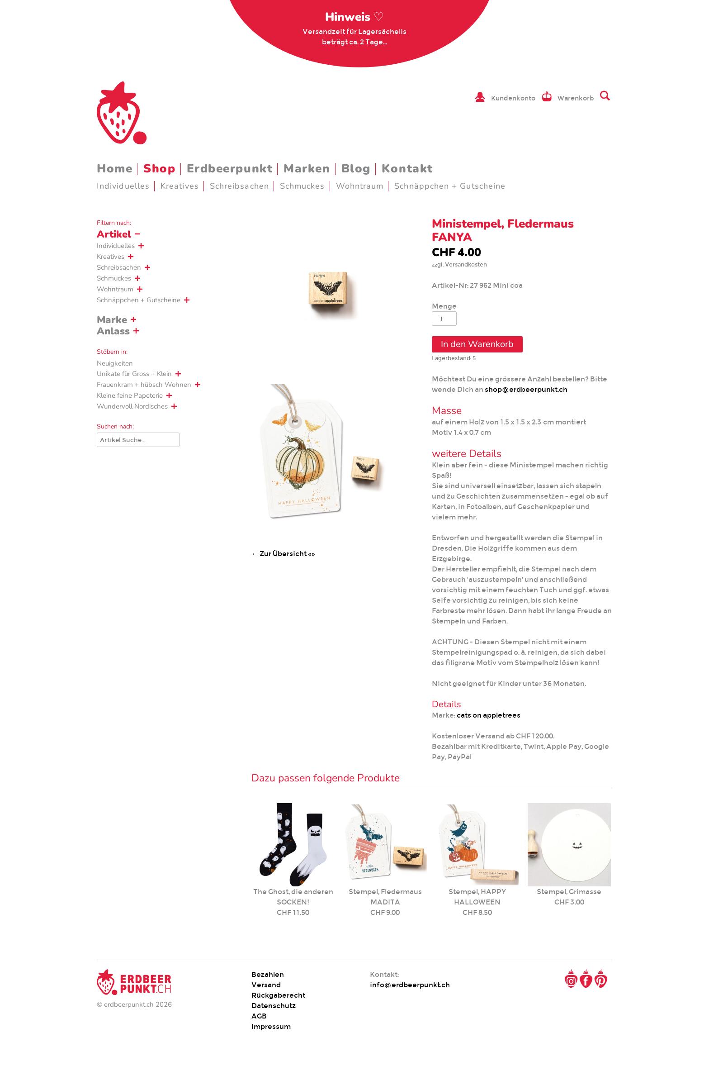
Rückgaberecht (278, 995)
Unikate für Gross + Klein (134, 373)
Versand (266, 984)
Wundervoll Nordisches (132, 406)
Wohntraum (360, 186)
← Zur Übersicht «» (283, 553)
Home (114, 168)
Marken (307, 168)
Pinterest (601, 978)
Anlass (113, 331)
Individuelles (123, 186)
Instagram (571, 978)
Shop (159, 168)
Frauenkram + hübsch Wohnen (144, 384)
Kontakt (407, 168)
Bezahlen (267, 974)
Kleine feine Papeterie (130, 395)
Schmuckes (302, 186)
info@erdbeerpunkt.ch (410, 984)
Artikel (114, 234)
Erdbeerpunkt (230, 168)
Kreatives (180, 186)
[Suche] (138, 440)
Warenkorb (576, 98)
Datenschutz (273, 1005)
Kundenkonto (513, 98)
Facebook (586, 978)
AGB (259, 1016)
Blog (356, 168)
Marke (112, 320)
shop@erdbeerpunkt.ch (526, 389)
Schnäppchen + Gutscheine (450, 186)
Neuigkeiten (115, 363)
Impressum (271, 1026)
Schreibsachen (239, 186)
